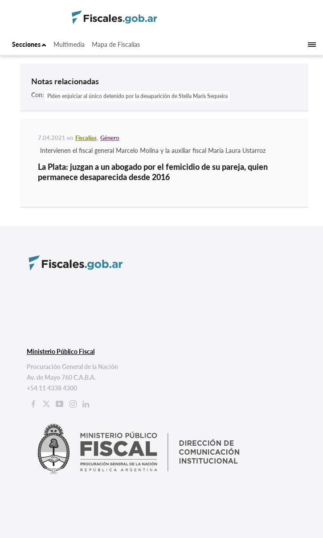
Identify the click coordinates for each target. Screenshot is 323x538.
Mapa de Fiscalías (116, 44)
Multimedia (69, 44)
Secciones (29, 44)
